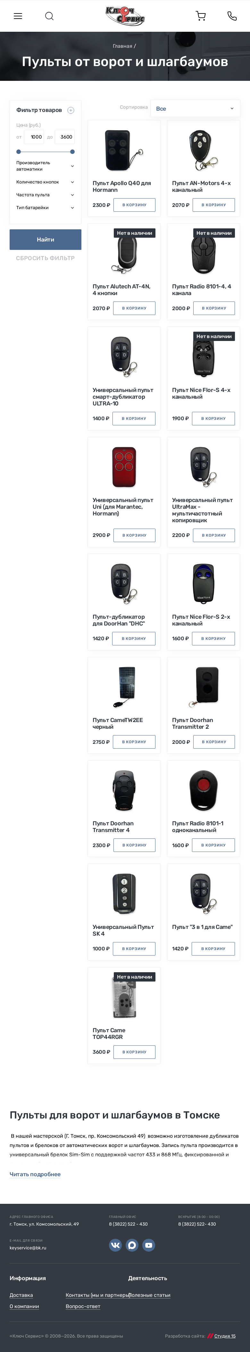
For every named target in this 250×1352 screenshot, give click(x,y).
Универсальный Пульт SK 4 (123, 930)
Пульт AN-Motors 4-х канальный (201, 186)
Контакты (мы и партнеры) (98, 1295)
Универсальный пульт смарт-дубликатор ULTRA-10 (123, 397)
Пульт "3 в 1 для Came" (202, 927)
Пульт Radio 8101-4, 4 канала (201, 290)
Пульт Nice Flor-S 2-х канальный (201, 620)
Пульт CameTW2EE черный (118, 723)
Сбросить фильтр (45, 258)
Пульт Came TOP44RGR (109, 1034)
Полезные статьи (149, 1295)
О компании (24, 1306)
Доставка (21, 1295)
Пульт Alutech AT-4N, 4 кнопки (122, 290)
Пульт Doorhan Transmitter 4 (113, 827)
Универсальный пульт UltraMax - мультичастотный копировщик (202, 510)
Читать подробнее (35, 1174)
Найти (45, 239)
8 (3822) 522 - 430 (128, 1224)
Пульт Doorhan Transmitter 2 (192, 723)
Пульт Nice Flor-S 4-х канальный (201, 393)
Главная (122, 46)
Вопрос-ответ (83, 1306)
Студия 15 (225, 1336)
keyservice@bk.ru (28, 1248)
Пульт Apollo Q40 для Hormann (122, 186)
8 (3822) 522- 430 (197, 1224)
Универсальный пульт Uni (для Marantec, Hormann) (123, 507)
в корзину (134, 205)
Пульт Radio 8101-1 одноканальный (197, 827)
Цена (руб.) (28, 125)
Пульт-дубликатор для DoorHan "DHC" (119, 620)
